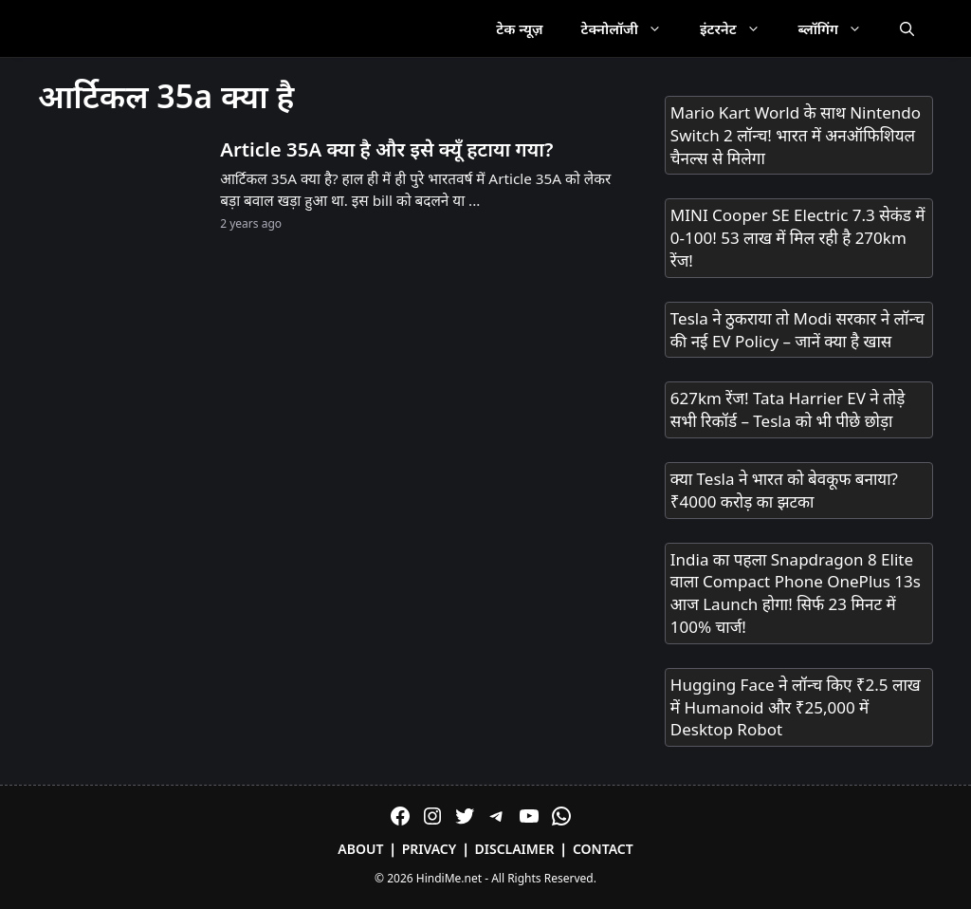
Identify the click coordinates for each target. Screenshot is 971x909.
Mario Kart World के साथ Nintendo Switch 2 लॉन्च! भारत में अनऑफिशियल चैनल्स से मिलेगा (795, 135)
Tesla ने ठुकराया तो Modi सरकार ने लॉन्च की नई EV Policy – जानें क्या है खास (797, 329)
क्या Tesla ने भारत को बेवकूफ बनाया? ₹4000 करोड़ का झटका (784, 490)
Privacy (429, 849)
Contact (603, 849)
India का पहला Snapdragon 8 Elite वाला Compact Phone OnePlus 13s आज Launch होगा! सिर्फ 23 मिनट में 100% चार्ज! (795, 593)
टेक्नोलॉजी (631, 28)
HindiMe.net (449, 878)
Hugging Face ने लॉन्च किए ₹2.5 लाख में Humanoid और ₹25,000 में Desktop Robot (795, 707)
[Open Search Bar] (907, 28)
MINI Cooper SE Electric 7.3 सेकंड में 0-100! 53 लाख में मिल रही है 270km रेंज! (797, 237)
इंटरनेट (739, 28)
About (360, 849)
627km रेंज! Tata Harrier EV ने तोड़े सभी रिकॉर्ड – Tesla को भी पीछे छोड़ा (788, 409)
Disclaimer (515, 849)
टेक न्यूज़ (519, 28)
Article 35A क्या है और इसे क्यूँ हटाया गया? (386, 149)
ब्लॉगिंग (839, 28)
